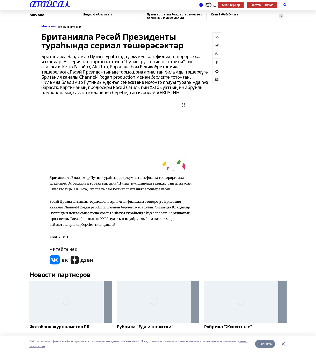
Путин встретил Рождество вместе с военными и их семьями (174, 16)
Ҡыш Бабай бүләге (224, 14)
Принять (265, 344)
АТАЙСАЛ (49, 4)
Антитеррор (231, 5)
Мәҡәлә (36, 15)
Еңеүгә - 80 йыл (262, 5)
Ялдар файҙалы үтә (98, 14)
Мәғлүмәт (49, 26)
